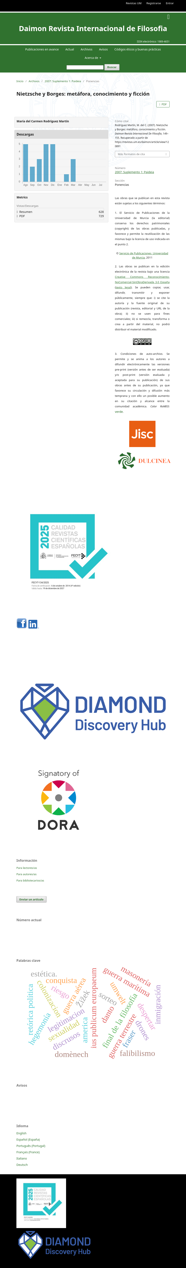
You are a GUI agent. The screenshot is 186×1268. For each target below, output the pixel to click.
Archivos (86, 49)
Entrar (170, 3)
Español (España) (28, 1139)
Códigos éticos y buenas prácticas (137, 49)
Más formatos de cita (131, 154)
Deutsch (22, 1165)
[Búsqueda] (85, 67)
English (21, 1133)
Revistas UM (133, 3)
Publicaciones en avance (42, 49)
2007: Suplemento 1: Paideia (63, 81)
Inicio (19, 81)
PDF (164, 104)
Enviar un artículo (31, 899)
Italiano (21, 1158)
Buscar (112, 67)
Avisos (103, 49)
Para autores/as (26, 874)
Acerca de (92, 58)
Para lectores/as (26, 868)
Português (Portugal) (30, 1146)
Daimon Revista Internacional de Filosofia (93, 28)
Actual (69, 49)
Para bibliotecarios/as (30, 880)
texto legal (123, 287)
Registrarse (153, 3)
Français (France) (28, 1152)
